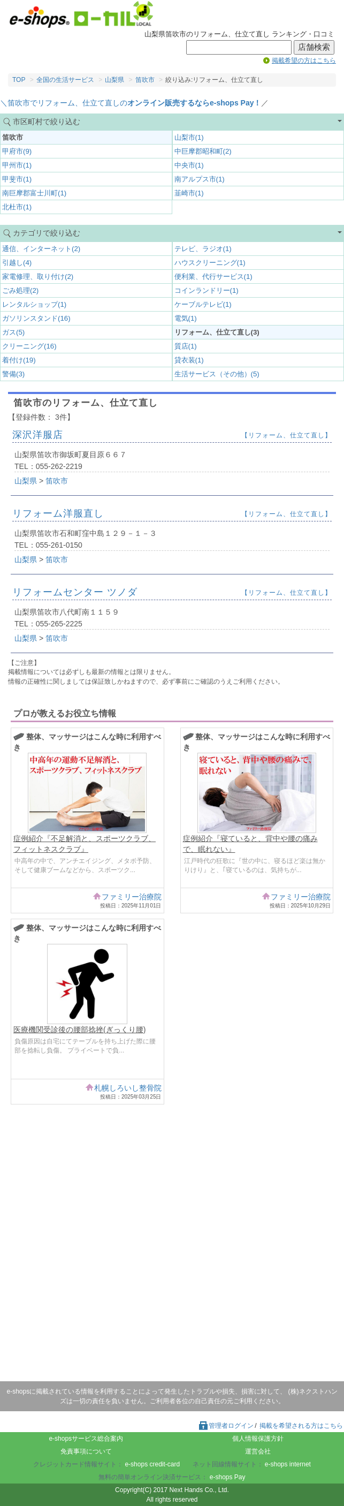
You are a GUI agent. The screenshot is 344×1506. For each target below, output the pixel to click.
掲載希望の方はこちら (304, 60)
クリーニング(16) (29, 346)
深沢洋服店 (37, 434)
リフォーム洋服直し (58, 513)
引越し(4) (17, 263)
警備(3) (13, 374)
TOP (18, 80)
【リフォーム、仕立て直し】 (286, 435)
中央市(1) (189, 165)
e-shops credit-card (152, 1464)
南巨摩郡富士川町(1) (34, 193)
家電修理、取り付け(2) (37, 277)
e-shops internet (288, 1464)
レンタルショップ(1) (34, 304)
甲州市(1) (17, 165)
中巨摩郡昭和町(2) (203, 151)
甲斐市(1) (17, 179)
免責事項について (86, 1451)
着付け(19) (19, 360)
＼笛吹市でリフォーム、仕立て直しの (130, 103)
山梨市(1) (189, 137)
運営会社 (258, 1451)
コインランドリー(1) (206, 290)
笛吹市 (145, 80)
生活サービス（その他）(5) (216, 374)
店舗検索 (314, 47)
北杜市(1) (17, 207)
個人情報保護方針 (258, 1438)
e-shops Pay (228, 1477)
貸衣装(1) (189, 360)
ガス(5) (13, 332)
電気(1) (185, 318)
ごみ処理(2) (20, 290)
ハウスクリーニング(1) (210, 263)
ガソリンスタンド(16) (36, 318)
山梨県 (114, 80)
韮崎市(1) (189, 193)
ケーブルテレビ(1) (203, 304)
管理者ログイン (226, 1425)
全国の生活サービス (65, 80)
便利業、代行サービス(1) (213, 277)
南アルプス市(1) (199, 179)
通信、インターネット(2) (41, 249)
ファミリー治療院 (132, 896)
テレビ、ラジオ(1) (203, 249)
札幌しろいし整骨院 (128, 1088)
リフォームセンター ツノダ (74, 592)
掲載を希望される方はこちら (301, 1425)
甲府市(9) (17, 151)
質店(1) (185, 346)
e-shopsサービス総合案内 (86, 1438)
